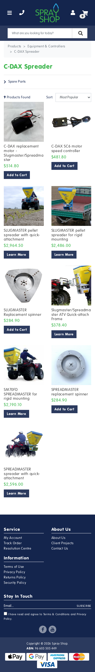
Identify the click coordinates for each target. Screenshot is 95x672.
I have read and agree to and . (45, 616)
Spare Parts (17, 82)
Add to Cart (17, 175)
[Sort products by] (73, 97)
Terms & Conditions (56, 614)
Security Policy (15, 583)
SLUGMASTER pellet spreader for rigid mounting (68, 235)
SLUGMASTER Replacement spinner (22, 312)
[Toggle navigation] (9, 12)
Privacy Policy (14, 572)
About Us (58, 538)
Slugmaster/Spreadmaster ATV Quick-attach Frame (71, 314)
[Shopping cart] (85, 12)
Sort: (48, 97)
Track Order (13, 543)
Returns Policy (15, 577)
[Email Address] (40, 606)
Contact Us (59, 549)
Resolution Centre (17, 549)
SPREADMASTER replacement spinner (69, 391)
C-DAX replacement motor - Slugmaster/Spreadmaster (23, 153)
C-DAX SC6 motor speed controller (66, 148)
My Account (13, 538)
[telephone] (22, 13)
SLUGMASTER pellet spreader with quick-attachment (22, 235)
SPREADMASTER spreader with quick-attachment (22, 473)
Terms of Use (14, 567)
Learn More (16, 254)
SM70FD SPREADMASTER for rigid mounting (20, 394)
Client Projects (62, 543)
